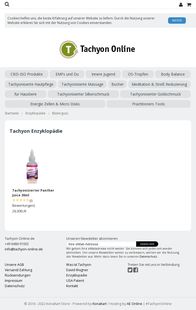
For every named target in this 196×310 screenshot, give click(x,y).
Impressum (13, 280)
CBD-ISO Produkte (27, 74)
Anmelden (147, 244)
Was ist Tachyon (78, 264)
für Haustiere (25, 94)
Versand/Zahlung (18, 270)
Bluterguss (60, 113)
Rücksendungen (18, 275)
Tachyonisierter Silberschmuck (83, 94)
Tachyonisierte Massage (82, 84)
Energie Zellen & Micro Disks (55, 103)
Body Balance (173, 74)
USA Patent (75, 280)
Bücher (117, 84)
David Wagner (77, 270)
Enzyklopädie (35, 113)
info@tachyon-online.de (24, 249)
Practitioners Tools (148, 103)
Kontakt (72, 286)
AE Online (134, 303)
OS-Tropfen (138, 74)
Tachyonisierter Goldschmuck (155, 94)
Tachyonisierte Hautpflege (30, 84)
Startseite (12, 113)
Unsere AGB (14, 264)
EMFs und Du (67, 74)
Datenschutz (148, 256)
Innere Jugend (103, 74)
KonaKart (100, 303)
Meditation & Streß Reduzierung (159, 84)
